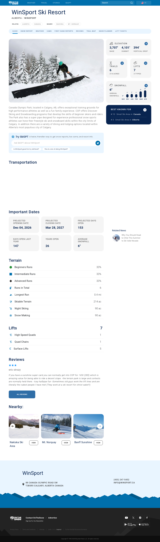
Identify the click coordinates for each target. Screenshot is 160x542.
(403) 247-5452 (121, 479)
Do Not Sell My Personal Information (76, 529)
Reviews (80, 31)
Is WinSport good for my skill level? (26, 149)
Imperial (58, 529)
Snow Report (27, 31)
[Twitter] (133, 517)
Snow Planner (105, 31)
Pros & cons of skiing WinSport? (56, 149)
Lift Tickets (121, 31)
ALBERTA (17, 18)
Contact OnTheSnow (35, 518)
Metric (54, 529)
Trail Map (91, 31)
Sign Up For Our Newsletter (34, 521)
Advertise (52, 518)
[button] (56, 185)
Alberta (26, 24)
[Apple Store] (144, 524)
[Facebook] (147, 517)
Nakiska (60, 24)
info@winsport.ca (124, 482)
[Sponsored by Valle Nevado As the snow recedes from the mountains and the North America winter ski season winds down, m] (132, 238)
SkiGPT (68, 3)
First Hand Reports (64, 31)
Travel (44, 3)
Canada (37, 24)
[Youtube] (126, 517)
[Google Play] (130, 524)
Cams (49, 31)
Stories (56, 3)
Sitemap (42, 529)
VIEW (34, 443)
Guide (15, 31)
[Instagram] (140, 517)
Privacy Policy (14, 529)
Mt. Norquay (73, 24)
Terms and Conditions (28, 529)
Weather (31, 3)
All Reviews (22, 394)
